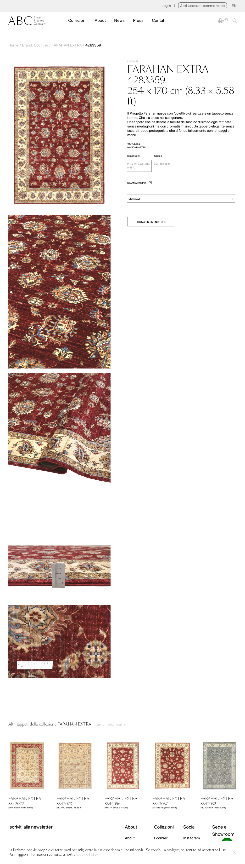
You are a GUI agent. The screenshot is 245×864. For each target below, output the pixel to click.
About (100, 20)
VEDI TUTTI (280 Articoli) (111, 725)
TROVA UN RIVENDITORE (151, 222)
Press (138, 20)
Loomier (160, 838)
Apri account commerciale (202, 6)
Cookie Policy (87, 854)
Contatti (159, 20)
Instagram (191, 838)
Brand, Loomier (35, 45)
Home (13, 45)
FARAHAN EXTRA (67, 45)
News (119, 20)
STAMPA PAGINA (139, 183)
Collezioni (77, 20)
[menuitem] (234, 6)
